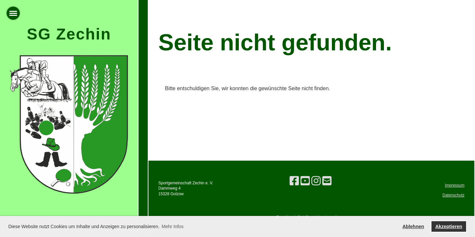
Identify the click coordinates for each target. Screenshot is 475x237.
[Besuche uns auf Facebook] (294, 181)
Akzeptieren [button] (448, 226)
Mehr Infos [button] (172, 226)
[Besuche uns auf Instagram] (316, 181)
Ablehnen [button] (413, 226)
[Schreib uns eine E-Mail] (327, 181)
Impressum (454, 185)
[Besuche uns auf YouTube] (305, 181)
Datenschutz (453, 195)
